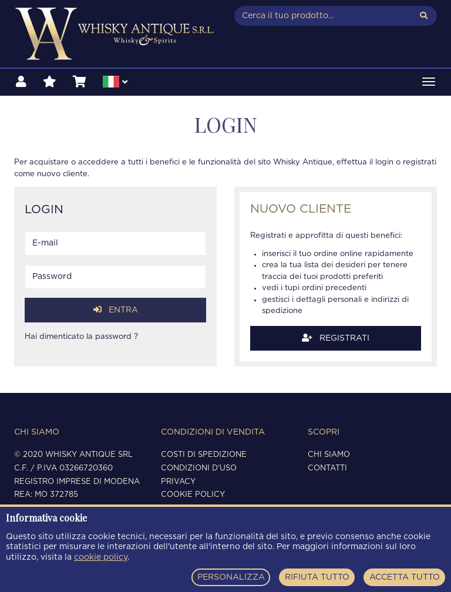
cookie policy (100, 557)
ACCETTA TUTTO (404, 577)
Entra (115, 309)
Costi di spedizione (204, 455)
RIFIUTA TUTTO (317, 577)
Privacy (178, 482)
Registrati (335, 338)
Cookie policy (193, 495)
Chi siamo (329, 455)
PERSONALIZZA (231, 577)
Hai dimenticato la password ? (81, 337)
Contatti (327, 468)
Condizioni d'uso (199, 468)
